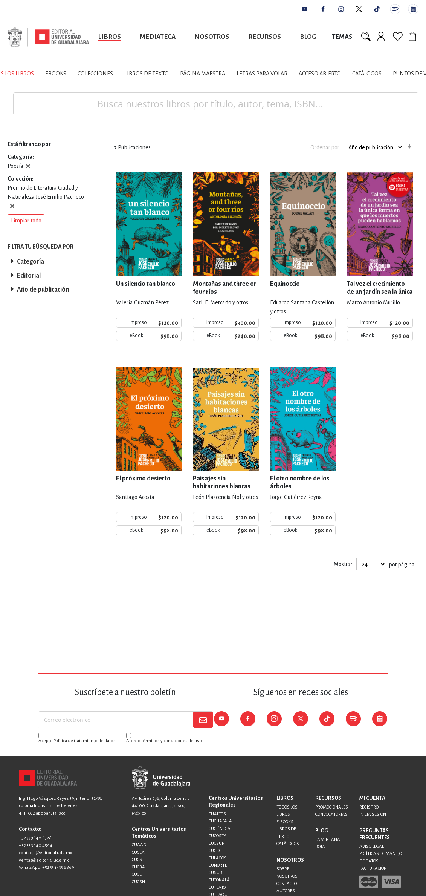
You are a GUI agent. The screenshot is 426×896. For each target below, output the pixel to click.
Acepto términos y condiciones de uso (164, 740)
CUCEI (137, 874)
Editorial (29, 275)
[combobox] (216, 104)
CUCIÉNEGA (220, 828)
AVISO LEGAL (371, 846)
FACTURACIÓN (373, 868)
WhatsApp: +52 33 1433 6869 (46, 867)
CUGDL (215, 850)
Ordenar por (324, 147)
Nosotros (211, 36)
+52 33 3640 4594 (35, 845)
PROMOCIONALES (331, 807)
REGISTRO (369, 807)
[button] (26, 220)
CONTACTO (286, 883)
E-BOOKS (284, 821)
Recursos (264, 36)
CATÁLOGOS (287, 843)
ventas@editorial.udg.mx (44, 860)
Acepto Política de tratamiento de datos (77, 740)
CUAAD (139, 844)
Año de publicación (43, 289)
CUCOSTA (218, 835)
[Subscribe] (203, 720)
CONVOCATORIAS (331, 814)
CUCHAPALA (220, 821)
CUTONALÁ (219, 880)
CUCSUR (216, 843)
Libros (109, 36)
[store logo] (48, 37)
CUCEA (138, 852)
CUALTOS (217, 814)
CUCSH (138, 881)
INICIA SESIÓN (372, 814)
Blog (308, 36)
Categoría (30, 261)
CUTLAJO (217, 887)
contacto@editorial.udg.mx (45, 852)
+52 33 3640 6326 (35, 838)
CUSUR (215, 872)
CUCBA (138, 867)
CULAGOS (218, 858)
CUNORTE (218, 865)
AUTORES (285, 890)
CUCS (137, 859)
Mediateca (158, 36)
